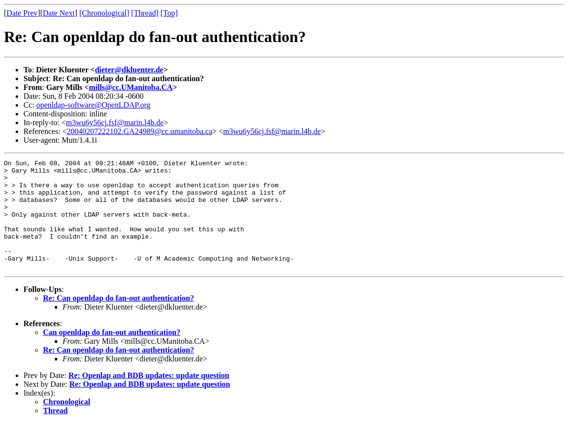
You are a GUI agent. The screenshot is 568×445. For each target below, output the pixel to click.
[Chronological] (104, 13)
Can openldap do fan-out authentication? (111, 354)
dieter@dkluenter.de (129, 70)
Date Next (59, 13)
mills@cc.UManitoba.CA (131, 87)
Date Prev (22, 13)
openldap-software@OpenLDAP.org (93, 105)
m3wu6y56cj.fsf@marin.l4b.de (115, 122)
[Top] (168, 13)
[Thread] (144, 13)
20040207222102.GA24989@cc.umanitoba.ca (140, 131)
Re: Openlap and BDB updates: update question (148, 397)
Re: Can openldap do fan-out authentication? (118, 320)
